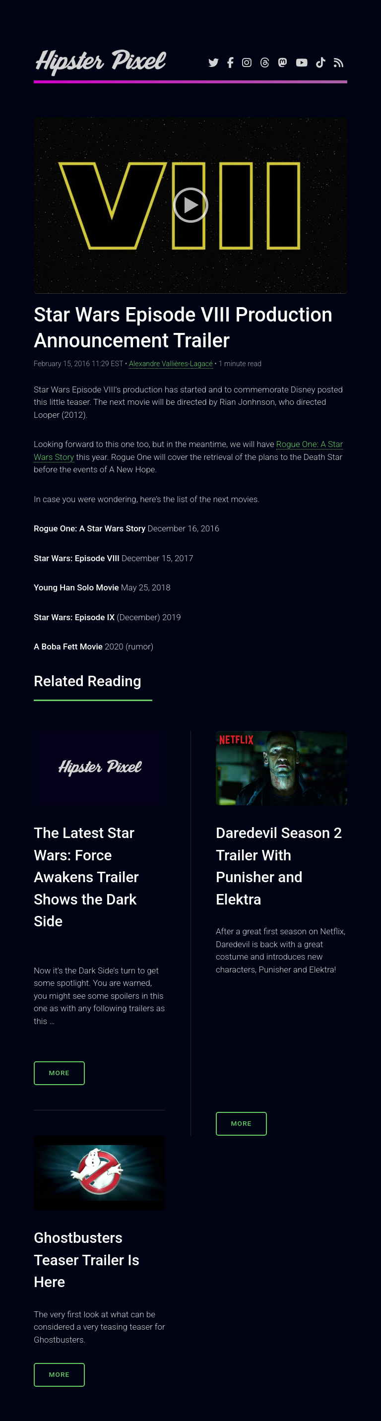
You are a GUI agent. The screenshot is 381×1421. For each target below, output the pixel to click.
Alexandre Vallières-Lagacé (171, 364)
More (59, 1073)
